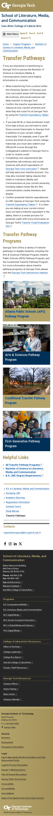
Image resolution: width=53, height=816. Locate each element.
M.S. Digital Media (12, 615)
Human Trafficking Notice (13, 770)
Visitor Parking (11, 689)
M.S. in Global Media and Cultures (19, 625)
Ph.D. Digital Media (12, 630)
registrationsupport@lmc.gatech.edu (22, 532)
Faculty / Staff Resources (16, 668)
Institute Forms (13, 506)
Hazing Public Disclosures (13, 779)
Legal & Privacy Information (14, 765)
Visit (40, 33)
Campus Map (9, 727)
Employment (7, 742)
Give (32, 33)
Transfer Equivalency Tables (22, 204)
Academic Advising (15, 497)
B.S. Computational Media (16, 604)
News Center (10, 694)
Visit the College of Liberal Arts (18, 662)
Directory (5, 738)
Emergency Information (12, 747)
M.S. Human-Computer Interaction (20, 620)
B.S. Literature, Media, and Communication (22, 610)
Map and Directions (13, 582)
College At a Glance (13, 657)
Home (6, 44)
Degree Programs (22, 44)
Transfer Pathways (15, 515)
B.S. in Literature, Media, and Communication (27, 488)
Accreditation (7, 793)
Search (26, 38)
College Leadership (13, 652)
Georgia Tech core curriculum (22, 168)
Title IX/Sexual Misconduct (14, 774)
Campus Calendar (12, 699)
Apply (23, 33)
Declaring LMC (13, 493)
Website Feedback (12, 586)
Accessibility (7, 784)
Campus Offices (11, 684)
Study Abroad (12, 511)
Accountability (8, 789)
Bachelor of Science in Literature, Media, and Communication (24, 47)
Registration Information (18, 502)
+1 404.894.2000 (11, 723)
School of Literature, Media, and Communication (25, 18)
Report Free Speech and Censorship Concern (22, 798)
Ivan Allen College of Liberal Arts (21, 26)
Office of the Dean (12, 647)
